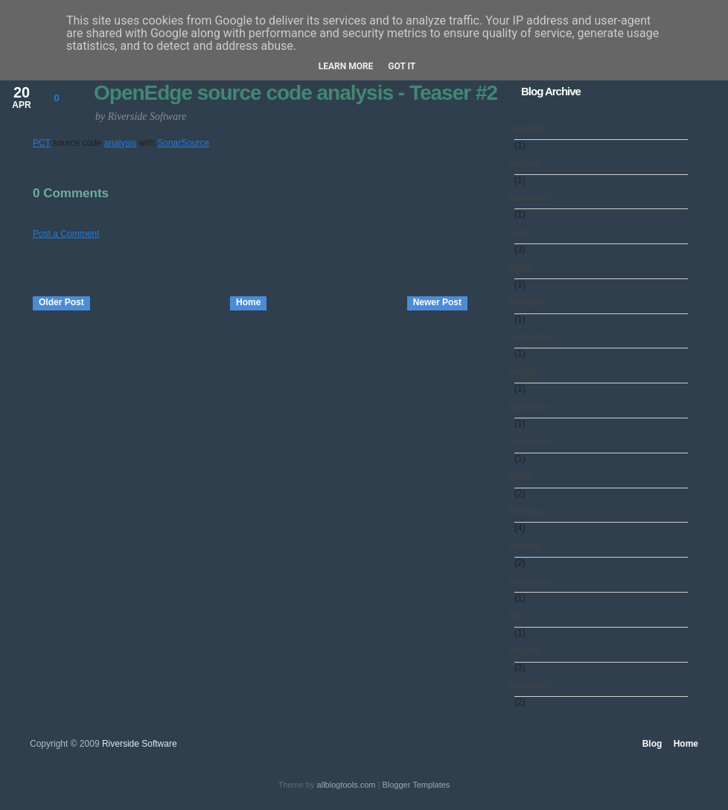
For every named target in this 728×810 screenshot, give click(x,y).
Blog (652, 744)
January (527, 163)
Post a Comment (66, 234)
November (531, 198)
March (523, 268)
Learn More (346, 66)
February (529, 302)
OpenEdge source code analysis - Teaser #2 (295, 92)
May (520, 615)
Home (248, 302)
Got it (401, 66)
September (533, 337)
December (531, 128)
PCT (42, 143)
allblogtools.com (346, 784)
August (525, 372)
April (520, 233)
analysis (120, 143)
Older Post (61, 302)
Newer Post (437, 302)
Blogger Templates (416, 784)
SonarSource (183, 143)
